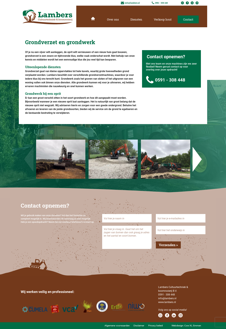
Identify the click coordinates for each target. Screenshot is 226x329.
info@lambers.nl (167, 298)
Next (197, 159)
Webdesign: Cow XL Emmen (186, 325)
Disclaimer (139, 325)
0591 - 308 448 (165, 80)
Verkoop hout (163, 19)
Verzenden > (168, 245)
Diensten (136, 19)
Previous (28, 159)
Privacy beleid (155, 325)
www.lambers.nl (167, 302)
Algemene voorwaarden (117, 325)
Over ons (113, 19)
